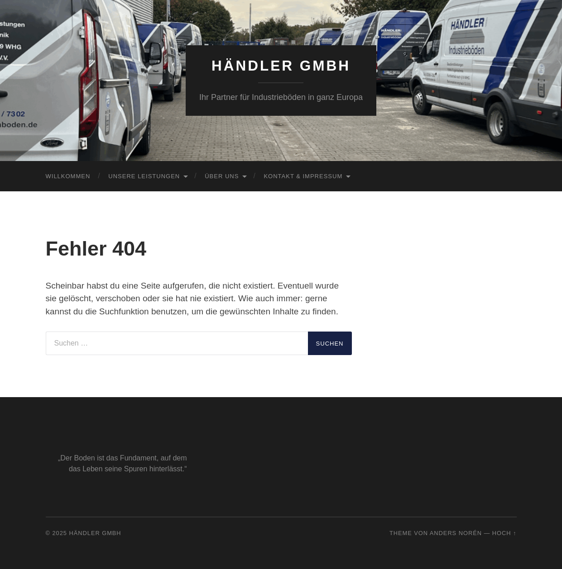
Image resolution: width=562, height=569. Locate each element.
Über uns (222, 176)
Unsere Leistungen (144, 176)
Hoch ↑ (504, 533)
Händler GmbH (281, 65)
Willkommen (68, 176)
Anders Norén (456, 533)
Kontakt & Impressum (303, 176)
